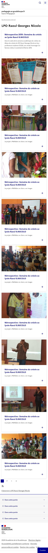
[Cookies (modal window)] (42, 550)
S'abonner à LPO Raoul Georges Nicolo (16, 491)
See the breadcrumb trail (9, 20)
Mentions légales (34, 540)
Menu (45, 3)
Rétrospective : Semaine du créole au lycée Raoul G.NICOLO (22, 90)
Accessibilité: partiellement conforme (15, 544)
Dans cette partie (11, 500)
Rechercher (40, 3)
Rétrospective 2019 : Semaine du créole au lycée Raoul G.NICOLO (23, 36)
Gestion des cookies (27, 547)
